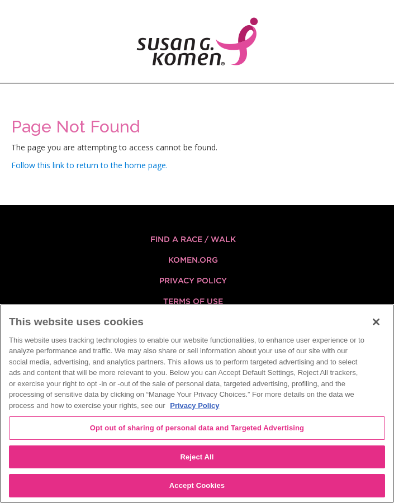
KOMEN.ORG (193, 259)
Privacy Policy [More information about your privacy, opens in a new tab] (194, 405)
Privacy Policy (193, 280)
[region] (197, 403)
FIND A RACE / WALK (193, 239)
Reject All (196, 457)
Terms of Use (193, 301)
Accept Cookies (197, 485)
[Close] (376, 322)
